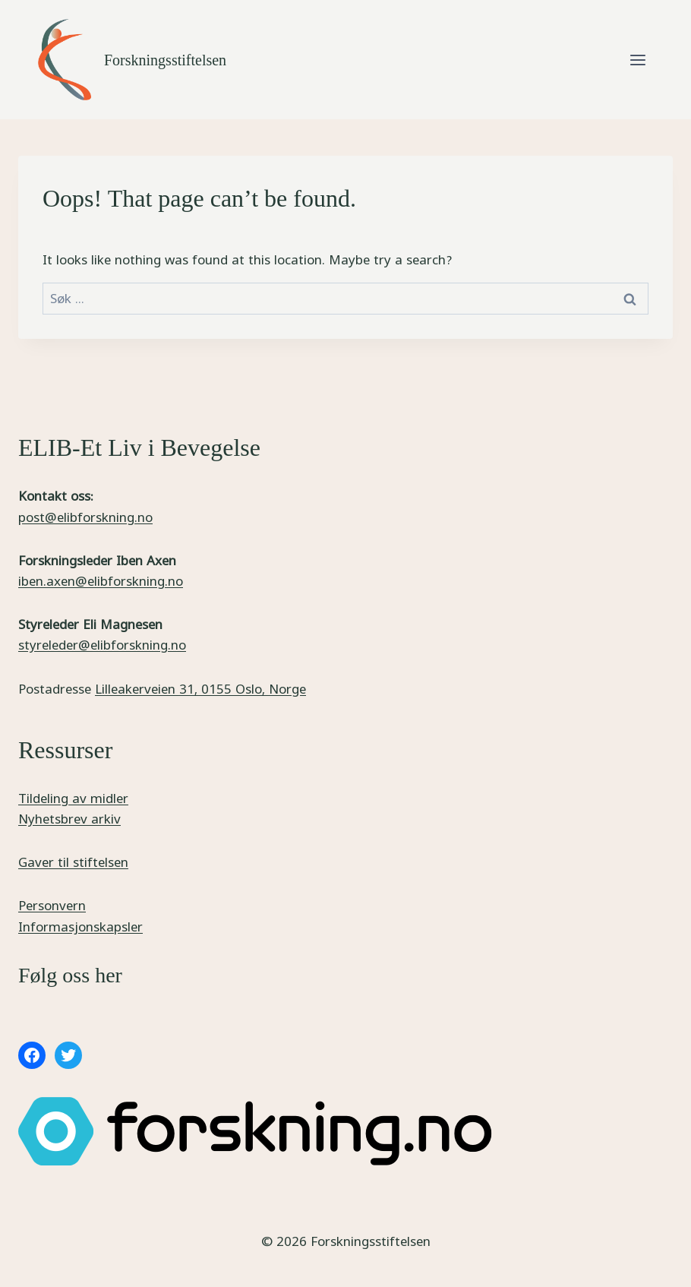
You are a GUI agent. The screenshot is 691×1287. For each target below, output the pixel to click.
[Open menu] (637, 59)
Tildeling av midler (73, 798)
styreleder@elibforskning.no (102, 645)
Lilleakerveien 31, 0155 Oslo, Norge (200, 689)
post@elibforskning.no (85, 517)
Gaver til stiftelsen (73, 862)
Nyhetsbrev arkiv (69, 819)
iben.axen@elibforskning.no (100, 581)
